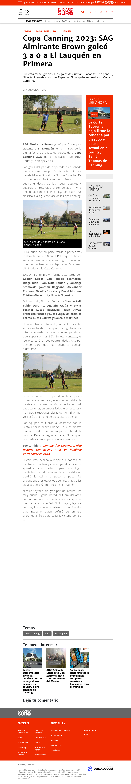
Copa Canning (32, 633)
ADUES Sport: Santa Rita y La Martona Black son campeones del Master (55, 676)
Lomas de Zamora (52, 21)
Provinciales (40, 754)
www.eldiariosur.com (27, 770)
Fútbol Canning (54, 663)
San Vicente (64, 3)
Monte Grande (79, 21)
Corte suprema (31, 663)
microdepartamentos (61, 730)
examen (55, 740)
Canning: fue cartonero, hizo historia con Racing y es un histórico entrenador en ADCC (52, 450)
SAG (47, 633)
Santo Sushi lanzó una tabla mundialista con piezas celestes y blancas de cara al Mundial (79, 678)
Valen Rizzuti (57, 735)
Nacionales (23, 742)
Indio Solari (100, 21)
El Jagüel (90, 21)
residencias (56, 745)
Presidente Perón (40, 748)
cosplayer (55, 750)
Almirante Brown (89, 3)
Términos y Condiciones (27, 765)
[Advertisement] (68, 543)
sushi (74, 663)
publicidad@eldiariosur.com (67, 772)
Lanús (123, 3)
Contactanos (90, 730)
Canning (52, 3)
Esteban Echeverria (36, 3)
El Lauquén (61, 633)
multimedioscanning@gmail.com (40, 772)
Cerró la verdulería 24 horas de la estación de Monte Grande (94, 202)
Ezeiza (75, 3)
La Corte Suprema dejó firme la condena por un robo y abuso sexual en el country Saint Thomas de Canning (32, 681)
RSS (86, 734)
